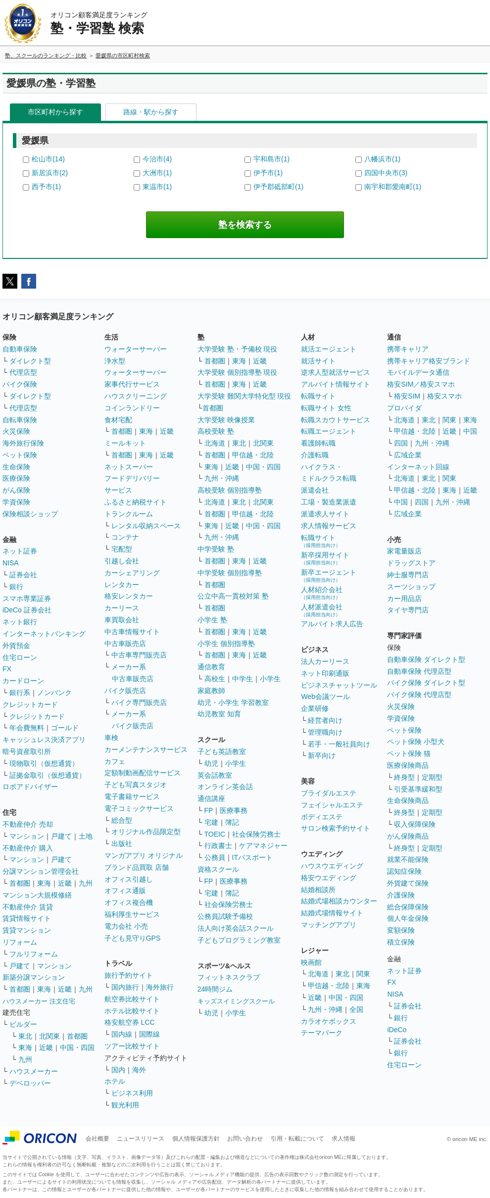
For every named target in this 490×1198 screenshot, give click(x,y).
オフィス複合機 (128, 902)
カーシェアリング (132, 573)
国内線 (121, 1034)
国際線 (149, 1034)
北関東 (49, 1036)
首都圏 (19, 883)
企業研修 (315, 708)
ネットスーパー (128, 467)
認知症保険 (404, 871)
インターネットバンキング (44, 634)
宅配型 (121, 549)
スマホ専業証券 (26, 598)
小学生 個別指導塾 (226, 644)
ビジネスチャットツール (339, 685)
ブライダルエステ (328, 793)
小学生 (270, 679)
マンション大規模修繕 (37, 895)
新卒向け (322, 755)
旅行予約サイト (128, 975)
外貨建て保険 (408, 883)
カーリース (121, 608)
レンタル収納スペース (146, 526)
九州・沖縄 (221, 478)
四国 (401, 443)
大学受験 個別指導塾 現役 (237, 372)
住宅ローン (19, 657)
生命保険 (16, 467)
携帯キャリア (408, 349)
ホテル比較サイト (132, 1011)
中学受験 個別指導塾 (229, 573)
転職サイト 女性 (326, 408)
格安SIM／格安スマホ (421, 384)
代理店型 (23, 372)
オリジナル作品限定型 (146, 832)
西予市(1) (46, 187)
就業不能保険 (408, 859)
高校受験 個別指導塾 (229, 490)
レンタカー (121, 585)
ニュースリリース (140, 1138)
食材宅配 (118, 420)
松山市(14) (48, 159)
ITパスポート (252, 857)
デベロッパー (30, 1083)
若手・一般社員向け (339, 744)
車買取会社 (121, 620)
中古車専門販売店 (139, 655)
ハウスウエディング (332, 866)
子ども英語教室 (221, 751)
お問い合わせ (245, 1138)
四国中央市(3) (385, 173)
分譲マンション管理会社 (40, 871)
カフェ (114, 761)
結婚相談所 (318, 890)
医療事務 (233, 810)
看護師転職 (318, 443)
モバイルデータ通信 (418, 372)
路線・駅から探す (151, 112)
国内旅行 (125, 987)
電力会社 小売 (126, 926)
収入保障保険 (415, 824)
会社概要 (97, 1138)
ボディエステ (322, 817)
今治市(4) (157, 159)
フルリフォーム (33, 954)
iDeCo (396, 1030)
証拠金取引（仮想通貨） (47, 775)
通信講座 (211, 798)
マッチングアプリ (328, 925)
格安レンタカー (128, 596)
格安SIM (407, 396)
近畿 (65, 883)
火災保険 (16, 431)
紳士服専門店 (408, 575)
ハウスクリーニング (135, 396)
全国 (356, 1009)
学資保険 (16, 502)
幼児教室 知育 (219, 714)
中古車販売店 (125, 644)
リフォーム (19, 942)
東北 (25, 1036)
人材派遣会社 (322, 610)
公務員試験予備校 (225, 916)
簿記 (232, 822)
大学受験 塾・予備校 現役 (237, 349)
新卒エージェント (328, 575)
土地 (86, 836)
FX (6, 669)
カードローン (23, 681)
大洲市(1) (157, 173)
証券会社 (23, 575)
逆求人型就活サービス (335, 372)
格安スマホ (444, 396)
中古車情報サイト (132, 632)
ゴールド (65, 728)
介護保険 (401, 895)
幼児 (211, 763)
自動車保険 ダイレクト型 (426, 659)
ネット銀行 (19, 622)
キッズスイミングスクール (236, 1001)
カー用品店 (404, 598)
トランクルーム (128, 514)
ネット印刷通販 (325, 673)
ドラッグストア (411, 563)
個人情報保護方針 (196, 1138)
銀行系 (19, 693)
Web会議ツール (325, 696)
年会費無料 (26, 728)
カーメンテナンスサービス (146, 749)
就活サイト (318, 361)
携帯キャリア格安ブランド (428, 361)
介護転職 (315, 455)
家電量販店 (404, 551)
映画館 (311, 962)
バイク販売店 (125, 691)
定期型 (432, 777)
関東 (363, 974)
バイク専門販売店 (139, 702)
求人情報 (343, 1138)
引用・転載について (297, 1138)
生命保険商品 (408, 800)
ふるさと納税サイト (135, 502)
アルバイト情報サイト (335, 384)
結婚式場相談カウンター (339, 901)
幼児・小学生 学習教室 (233, 702)
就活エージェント (328, 349)
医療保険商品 (408, 765)
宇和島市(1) (271, 159)
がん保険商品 (408, 836)
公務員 (214, 857)
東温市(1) (157, 187)
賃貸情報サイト (26, 918)
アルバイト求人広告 (332, 624)
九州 (86, 883)
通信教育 (211, 667)
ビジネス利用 (132, 1093)
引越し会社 (121, 561)
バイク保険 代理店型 (419, 695)
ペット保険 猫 (409, 753)
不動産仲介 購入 (27, 848)
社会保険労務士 (256, 834)
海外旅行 (160, 987)
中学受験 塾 (215, 549)
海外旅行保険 (23, 443)
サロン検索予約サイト (335, 828)
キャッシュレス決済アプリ (44, 740)
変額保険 (401, 930)
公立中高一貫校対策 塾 (233, 596)
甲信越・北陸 (253, 455)
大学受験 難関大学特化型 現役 (244, 396)
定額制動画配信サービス (142, 773)
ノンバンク (54, 693)
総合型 (121, 820)
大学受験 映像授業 (226, 420)
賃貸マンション (26, 930)
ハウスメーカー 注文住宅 (38, 1001)
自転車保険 (19, 420)
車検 (111, 738)
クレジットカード (30, 704)
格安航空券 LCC (129, 1022)
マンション (26, 836)
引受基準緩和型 (418, 789)
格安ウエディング (328, 878)
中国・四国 (77, 1047)
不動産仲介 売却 (27, 824)
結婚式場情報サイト (332, 913)
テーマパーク (322, 1033)
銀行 (16, 587)
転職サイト (318, 396)
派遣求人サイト (325, 514)
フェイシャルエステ (332, 805)
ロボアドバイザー (30, 787)
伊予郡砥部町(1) (278, 187)
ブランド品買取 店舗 (136, 867)
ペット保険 (19, 455)
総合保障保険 (408, 907)
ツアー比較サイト (132, 1046)
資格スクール (218, 869)
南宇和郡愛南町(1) (392, 187)
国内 (118, 1070)
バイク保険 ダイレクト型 (426, 683)
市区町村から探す (55, 112)
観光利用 (125, 1105)
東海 (44, 883)
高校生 (214, 679)
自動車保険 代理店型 (419, 671)
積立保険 (401, 942)
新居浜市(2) (50, 173)
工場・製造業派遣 (328, 502)
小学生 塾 (212, 620)
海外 (139, 1070)
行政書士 (218, 845)
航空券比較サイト (132, 999)
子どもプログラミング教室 (239, 940)
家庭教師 (211, 691)
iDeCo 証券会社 (26, 610)
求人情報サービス (328, 526)
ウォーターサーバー (135, 349)
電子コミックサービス (139, 808)
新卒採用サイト (325, 558)
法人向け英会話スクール (235, 928)
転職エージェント (328, 431)
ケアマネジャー (263, 845)
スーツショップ (411, 587)
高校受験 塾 (215, 431)
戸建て (61, 836)
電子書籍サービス (132, 796)
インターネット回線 (418, 467)
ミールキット (125, 443)
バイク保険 (19, 384)
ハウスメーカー (33, 1071)
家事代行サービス (132, 384)
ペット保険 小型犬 (415, 742)
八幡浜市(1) (382, 159)
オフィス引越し (128, 879)
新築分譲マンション (33, 977)
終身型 (404, 777)
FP (208, 810)
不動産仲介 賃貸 (27, 907)
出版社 (121, 844)
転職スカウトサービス (335, 420)
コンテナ (125, 537)
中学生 (242, 679)
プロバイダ (404, 408)
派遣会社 (315, 490)
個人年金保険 (408, 918)
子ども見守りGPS (132, 938)
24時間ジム (215, 989)
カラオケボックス (328, 1021)
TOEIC (215, 834)
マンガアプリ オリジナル (143, 855)
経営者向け (325, 720)
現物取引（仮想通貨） (44, 763)
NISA (10, 563)
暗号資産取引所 (26, 751)
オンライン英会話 (225, 787)
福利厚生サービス (132, 914)
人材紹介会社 (322, 593)
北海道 (214, 443)
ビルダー (23, 1024)
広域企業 (408, 455)
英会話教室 (214, 775)
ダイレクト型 (30, 361)
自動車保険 (19, 349)
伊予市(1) (268, 173)
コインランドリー (132, 408)
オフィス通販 (125, 891)
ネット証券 (19, 551)
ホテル (114, 1081)
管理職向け (325, 732)
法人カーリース (325, 661)
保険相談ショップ (30, 514)
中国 (470, 431)
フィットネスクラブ (228, 977)
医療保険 (16, 478)
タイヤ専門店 (408, 610)
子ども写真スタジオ (135, 785)
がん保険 (16, 490)
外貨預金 (16, 645)
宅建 (211, 822)
